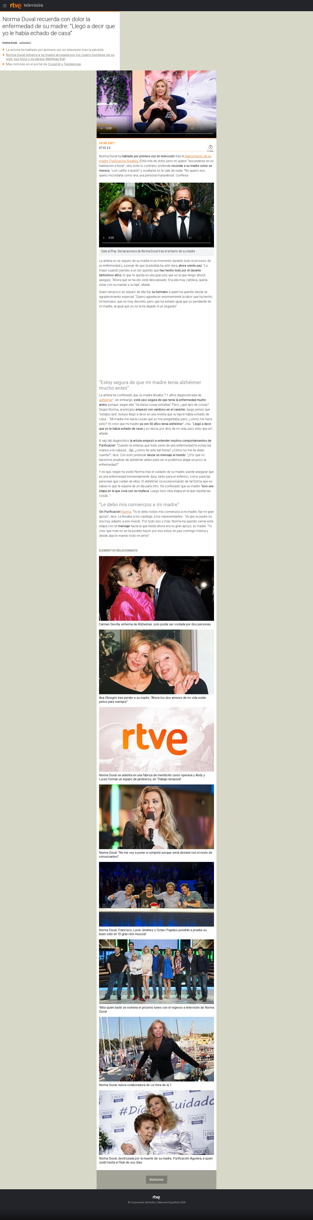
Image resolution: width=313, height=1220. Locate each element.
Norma (126, 512)
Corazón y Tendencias (64, 64)
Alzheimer (157, 1179)
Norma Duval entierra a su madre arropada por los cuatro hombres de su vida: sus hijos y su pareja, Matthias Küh (60, 57)
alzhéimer (106, 400)
